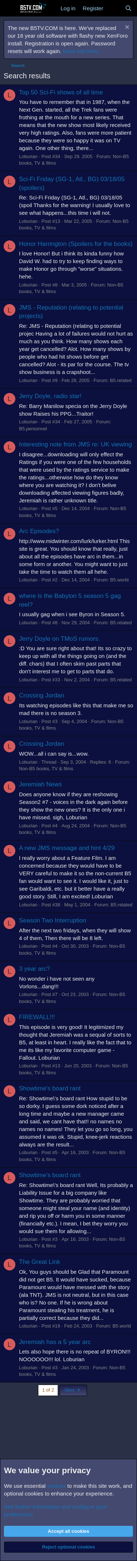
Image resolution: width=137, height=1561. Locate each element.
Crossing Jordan (41, 695)
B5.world (119, 580)
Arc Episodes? (39, 531)
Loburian (28, 156)
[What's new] (114, 8)
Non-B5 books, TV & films (46, 768)
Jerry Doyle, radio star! (50, 396)
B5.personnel (33, 428)
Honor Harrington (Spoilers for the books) (76, 243)
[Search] (128, 8)
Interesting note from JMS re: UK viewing (75, 444)
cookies (56, 1486)
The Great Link (39, 1261)
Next (73, 1390)
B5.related (121, 380)
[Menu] (10, 8)
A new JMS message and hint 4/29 (67, 848)
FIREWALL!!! (37, 1017)
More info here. (81, 51)
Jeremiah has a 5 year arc (55, 1342)
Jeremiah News (40, 784)
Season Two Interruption (52, 920)
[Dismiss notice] (126, 28)
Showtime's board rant (50, 1088)
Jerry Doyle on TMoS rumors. (59, 638)
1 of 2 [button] (48, 1390)
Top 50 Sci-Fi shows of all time (61, 92)
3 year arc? (34, 968)
